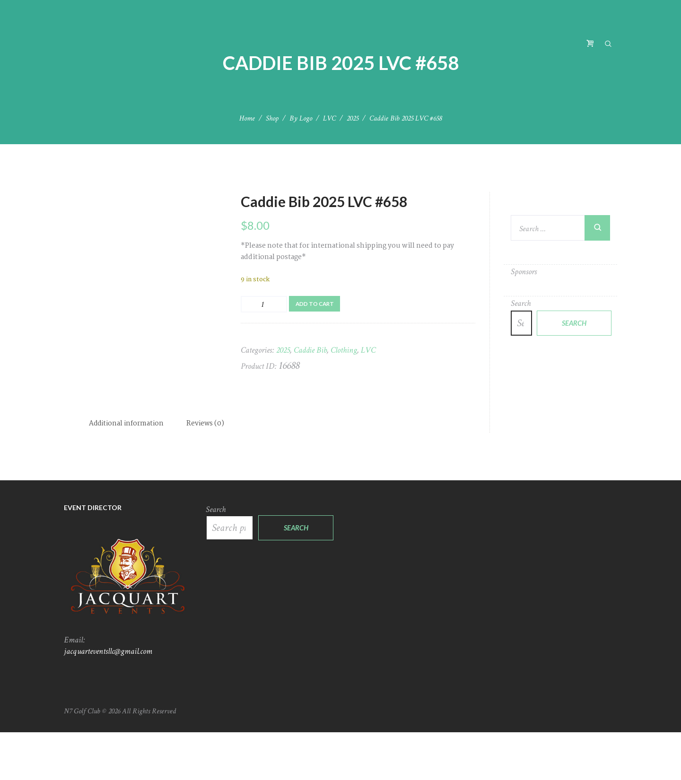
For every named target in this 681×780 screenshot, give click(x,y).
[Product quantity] (264, 304)
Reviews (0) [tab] (208, 471)
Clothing (344, 351)
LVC (329, 118)
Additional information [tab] (127, 471)
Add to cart (316, 303)
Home (247, 118)
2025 (352, 118)
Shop (272, 118)
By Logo (300, 118)
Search (521, 303)
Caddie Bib (310, 351)
